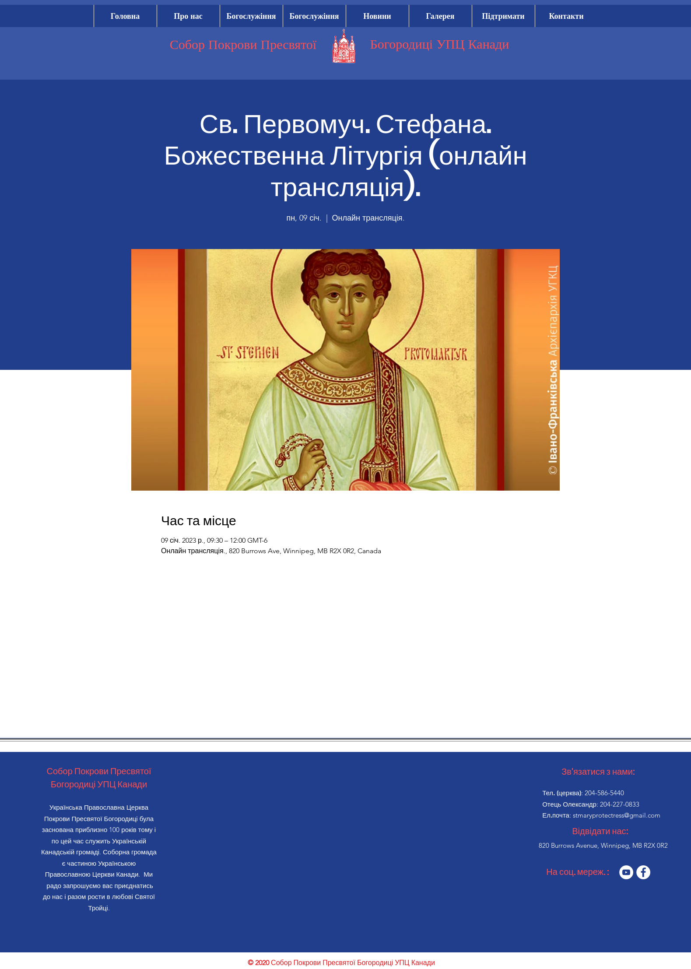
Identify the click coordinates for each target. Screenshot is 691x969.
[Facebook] (643, 872)
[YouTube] (626, 872)
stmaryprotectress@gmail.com (616, 815)
